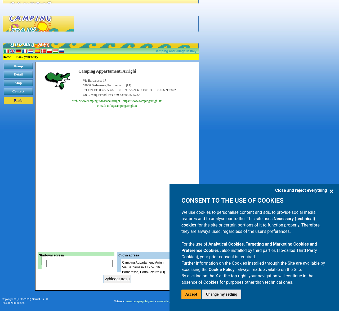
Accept (191, 294)
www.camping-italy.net (140, 301)
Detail (18, 74)
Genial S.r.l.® (40, 299)
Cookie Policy (222, 269)
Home (7, 57)
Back (18, 101)
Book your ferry (27, 57)
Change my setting (221, 294)
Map (18, 83)
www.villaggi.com (168, 301)
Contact (18, 91)
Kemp (18, 66)
